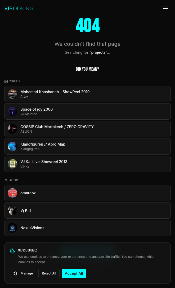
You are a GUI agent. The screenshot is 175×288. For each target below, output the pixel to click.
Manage (23, 273)
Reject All (49, 273)
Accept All (74, 273)
